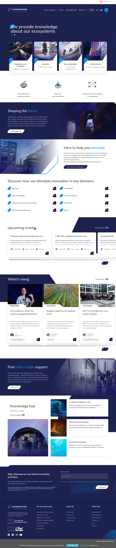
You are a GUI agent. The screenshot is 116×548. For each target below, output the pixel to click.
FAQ (93, 523)
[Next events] (106, 263)
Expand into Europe (42, 515)
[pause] (14, 35)
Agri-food (50, 339)
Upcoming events (97, 515)
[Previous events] (103, 263)
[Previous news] (103, 349)
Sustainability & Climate (91, 339)
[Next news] (106, 349)
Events (61, 10)
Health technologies (17, 339)
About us (82, 10)
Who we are (70, 515)
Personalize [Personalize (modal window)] (84, 545)
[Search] (97, 10)
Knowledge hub (96, 517)
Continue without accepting (105, 541)
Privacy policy (90, 481)
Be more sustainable (42, 523)
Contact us (14, 387)
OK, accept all (72, 545)
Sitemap (94, 526)
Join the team (70, 520)
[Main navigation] (106, 10)
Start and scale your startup (45, 512)
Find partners (40, 528)
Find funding (40, 526)
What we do (70, 512)
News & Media (50, 10)
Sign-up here (65, 471)
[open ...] (47, 253)
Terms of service (100, 481)
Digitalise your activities (43, 517)
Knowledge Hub (71, 10)
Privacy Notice (24, 490)
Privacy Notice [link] (94, 545)
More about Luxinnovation (75, 167)
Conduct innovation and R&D (45, 520)
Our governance (71, 517)
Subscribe (102, 487)
